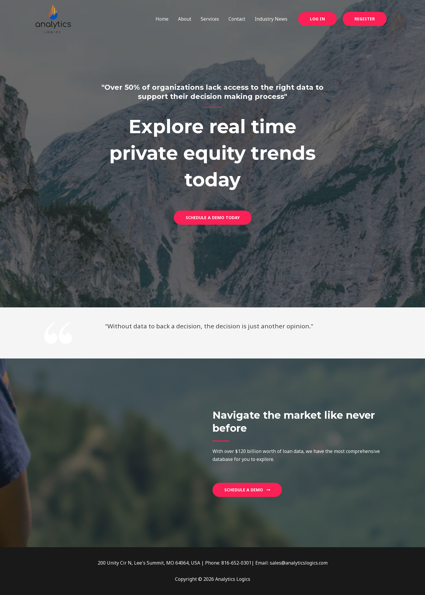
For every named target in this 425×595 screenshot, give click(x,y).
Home (162, 19)
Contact (236, 19)
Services (210, 19)
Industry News (271, 19)
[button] (317, 19)
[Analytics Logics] (53, 18)
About (184, 19)
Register (364, 19)
